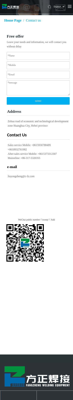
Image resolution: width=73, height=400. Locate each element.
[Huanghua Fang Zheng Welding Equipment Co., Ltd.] (36, 376)
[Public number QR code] (25, 243)
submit (38, 101)
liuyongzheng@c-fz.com (21, 176)
